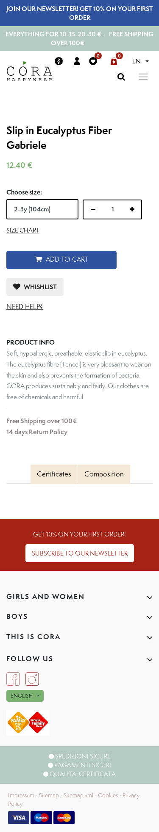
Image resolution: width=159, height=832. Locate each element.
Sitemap (49, 795)
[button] (35, 287)
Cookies (108, 795)
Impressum (21, 795)
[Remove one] (93, 210)
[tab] (54, 474)
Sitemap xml (78, 795)
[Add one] (132, 209)
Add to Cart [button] (61, 259)
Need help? (24, 306)
